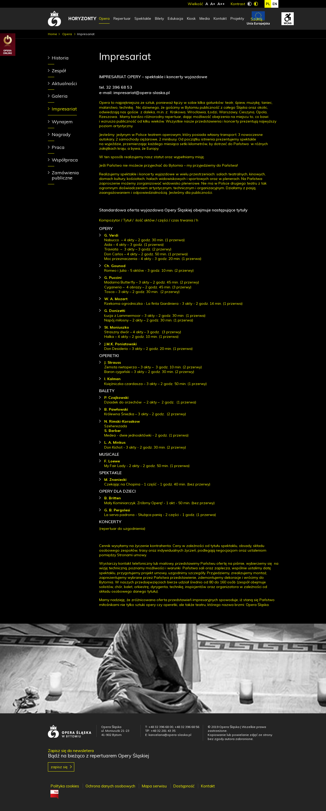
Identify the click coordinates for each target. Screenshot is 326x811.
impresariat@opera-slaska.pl (141, 92)
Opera (104, 18)
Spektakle (142, 18)
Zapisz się (59, 767)
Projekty (237, 18)
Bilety (159, 18)
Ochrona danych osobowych (110, 786)
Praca (58, 147)
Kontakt (220, 18)
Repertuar (122, 18)
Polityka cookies (64, 786)
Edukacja (175, 18)
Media (204, 18)
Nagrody (61, 134)
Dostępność (183, 786)
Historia (60, 58)
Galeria (60, 96)
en (274, 4)
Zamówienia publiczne (65, 175)
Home (52, 34)
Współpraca (65, 160)
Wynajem (62, 122)
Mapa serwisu (154, 786)
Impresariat (64, 109)
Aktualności (64, 83)
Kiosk (191, 18)
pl (268, 4)
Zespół (59, 71)
